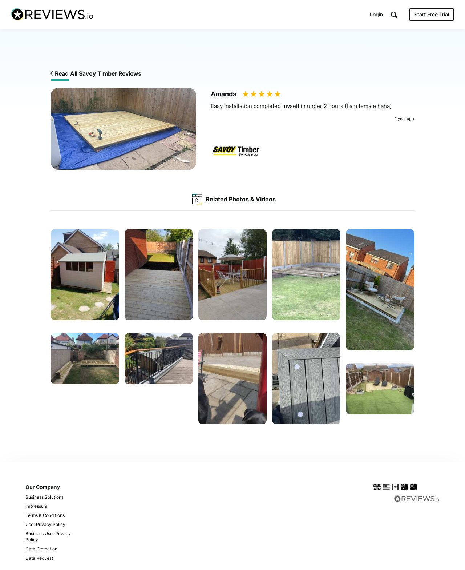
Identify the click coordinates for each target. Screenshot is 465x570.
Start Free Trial (431, 14)
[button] (394, 14)
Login (376, 14)
